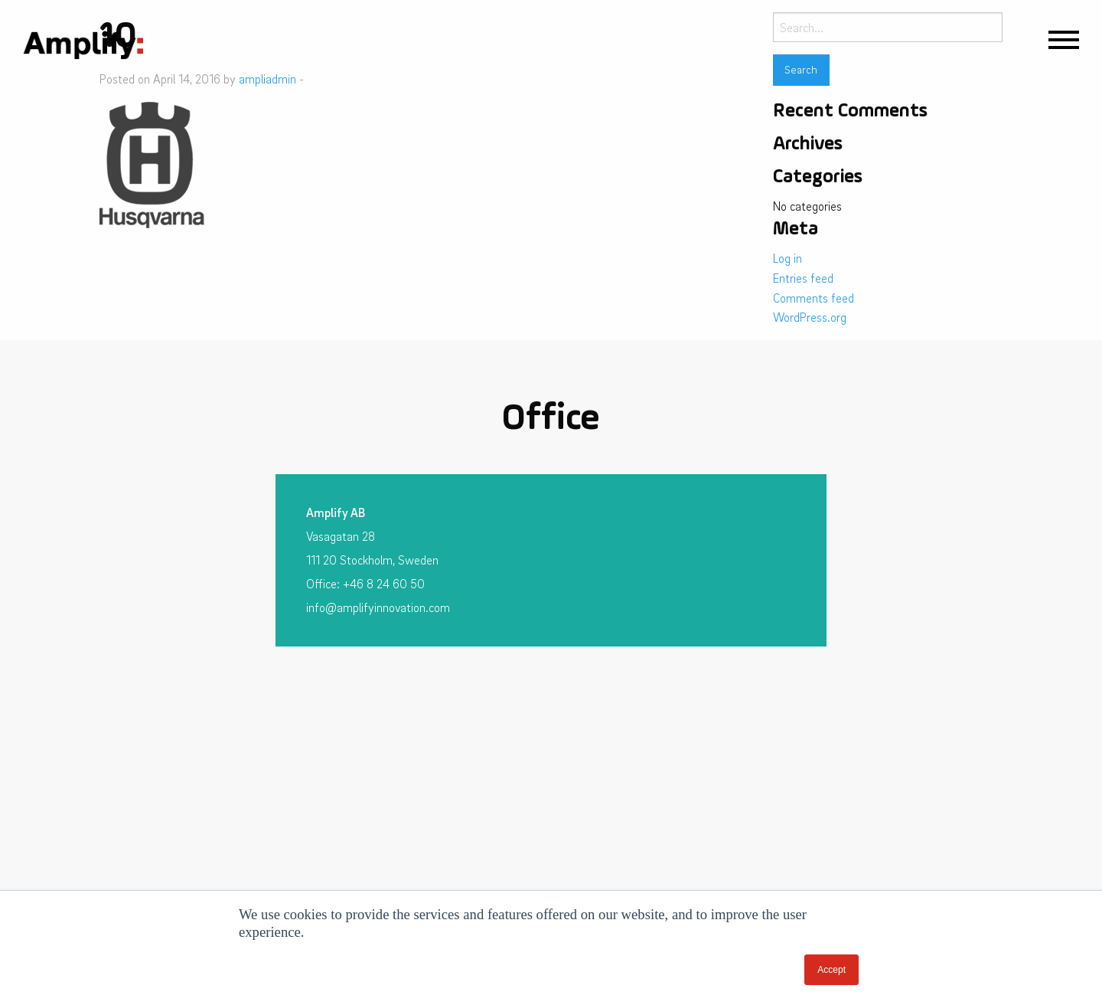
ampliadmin (267, 79)
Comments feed (813, 298)
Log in (787, 258)
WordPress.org (809, 317)
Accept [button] (831, 969)
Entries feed (803, 278)
